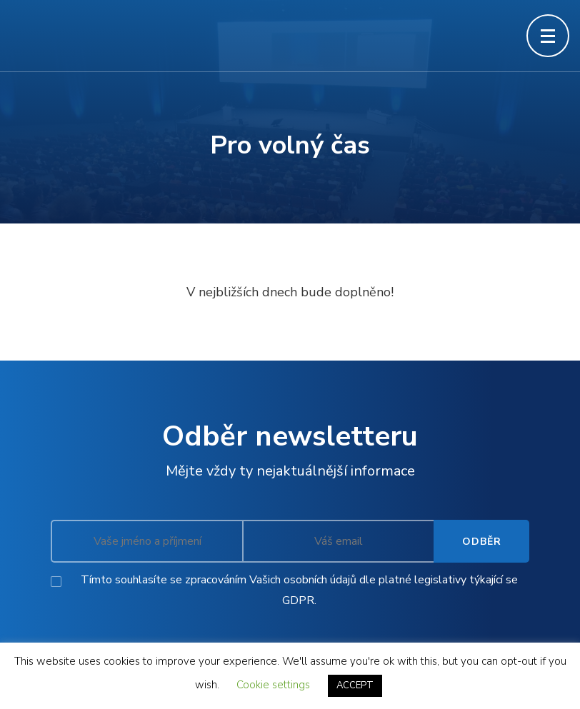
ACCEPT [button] (355, 685)
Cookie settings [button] (273, 685)
